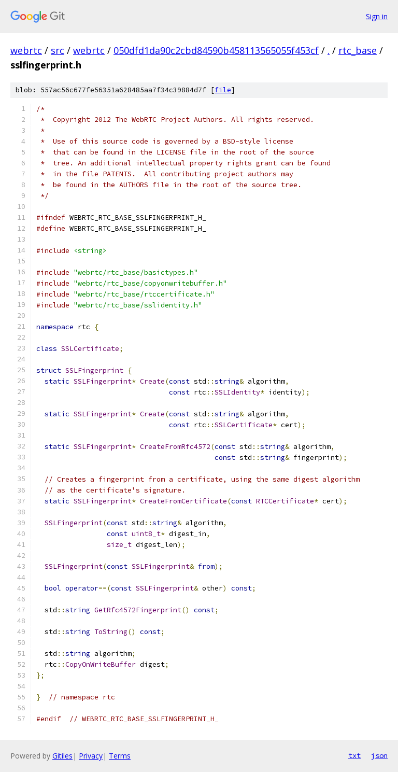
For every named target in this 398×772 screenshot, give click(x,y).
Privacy (91, 756)
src (57, 50)
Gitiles (62, 756)
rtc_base (357, 50)
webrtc (26, 50)
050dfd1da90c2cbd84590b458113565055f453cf (216, 50)
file (223, 90)
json (379, 755)
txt (354, 755)
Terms (120, 756)
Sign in (377, 16)
